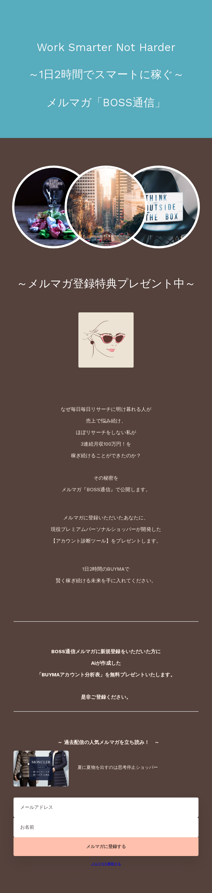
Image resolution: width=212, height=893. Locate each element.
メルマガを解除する (106, 864)
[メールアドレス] (106, 807)
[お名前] (106, 827)
